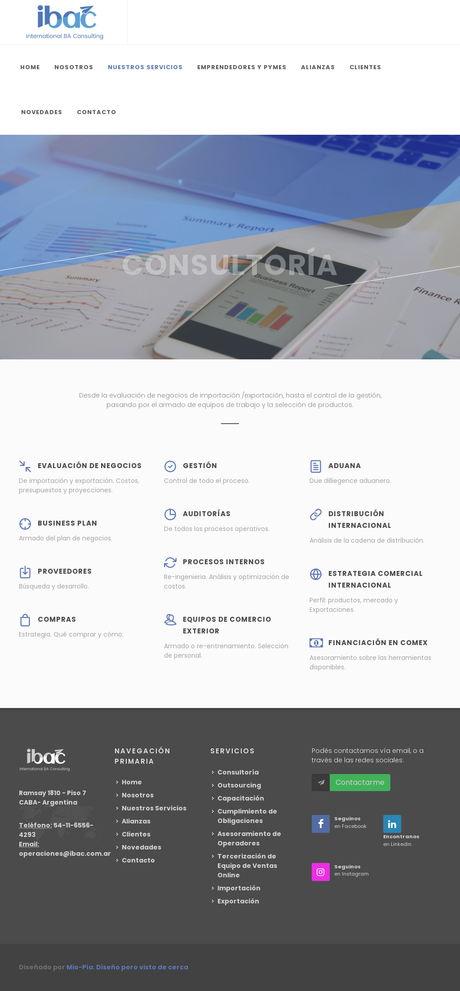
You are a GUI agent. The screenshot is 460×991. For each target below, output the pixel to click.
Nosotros (138, 795)
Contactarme (360, 782)
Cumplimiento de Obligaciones (247, 816)
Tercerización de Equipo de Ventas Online (247, 866)
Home (132, 782)
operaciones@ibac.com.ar (65, 853)
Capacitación (240, 798)
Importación (239, 888)
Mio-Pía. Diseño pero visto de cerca (127, 967)
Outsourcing (239, 785)
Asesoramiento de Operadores (249, 838)
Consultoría (238, 772)
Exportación (238, 901)
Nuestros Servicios (154, 808)
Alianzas (136, 821)
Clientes (136, 834)
